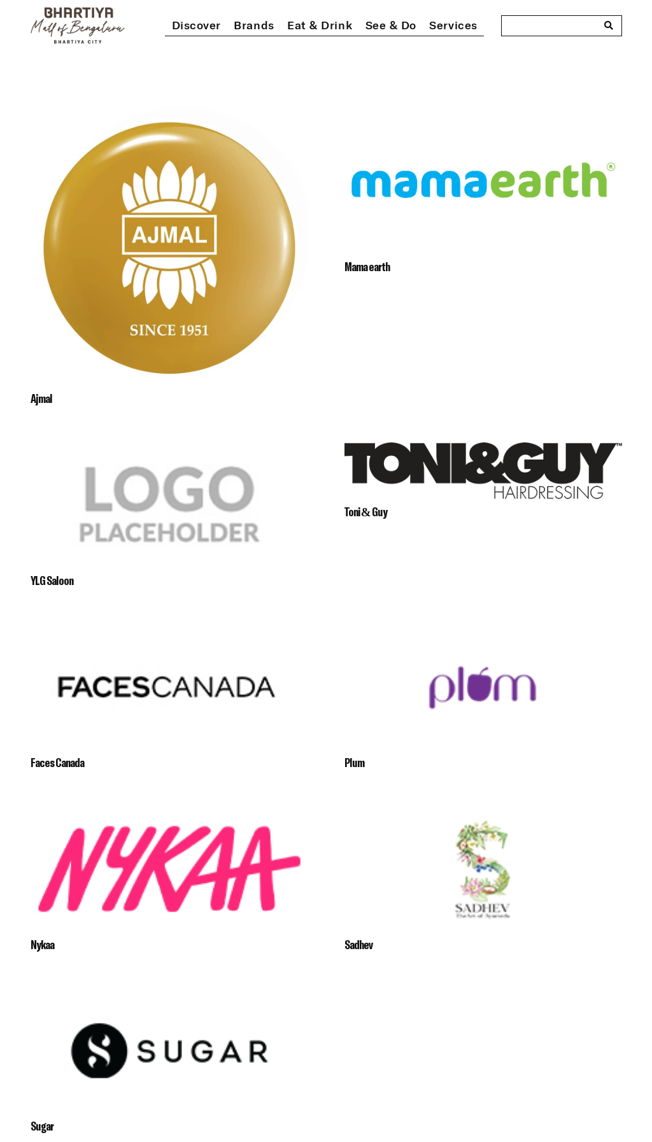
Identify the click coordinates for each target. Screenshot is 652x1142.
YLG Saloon (52, 580)
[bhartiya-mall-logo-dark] (78, 25)
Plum (354, 762)
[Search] (608, 25)
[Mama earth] (483, 117)
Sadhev (358, 944)
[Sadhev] (483, 816)
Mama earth (367, 266)
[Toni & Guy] (483, 452)
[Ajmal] (169, 117)
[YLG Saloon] (169, 452)
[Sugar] (169, 997)
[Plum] (483, 634)
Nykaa (42, 944)
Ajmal (41, 398)
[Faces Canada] (169, 634)
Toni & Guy (365, 511)
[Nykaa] (169, 816)
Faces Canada (58, 762)
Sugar (42, 1125)
